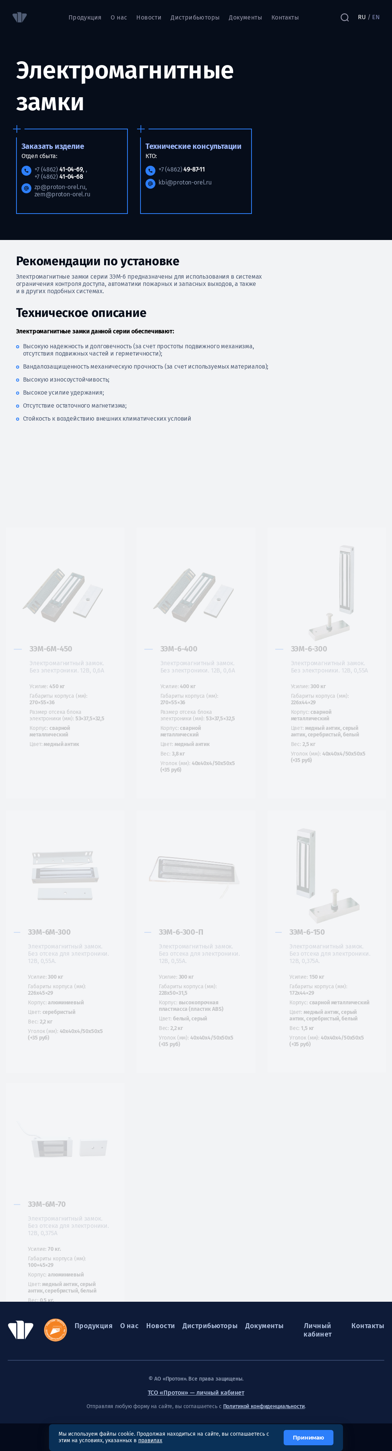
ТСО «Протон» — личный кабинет (196, 1392)
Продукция (85, 17)
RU (362, 17)
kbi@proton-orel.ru (185, 182)
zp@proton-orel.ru (59, 187)
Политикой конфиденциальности (264, 1407)
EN (376, 17)
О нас (119, 17)
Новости (149, 17)
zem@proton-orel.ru (62, 194)
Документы (245, 17)
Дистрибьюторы (195, 17)
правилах (150, 1440)
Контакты (285, 17)
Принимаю (308, 1437)
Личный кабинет (318, 1330)
